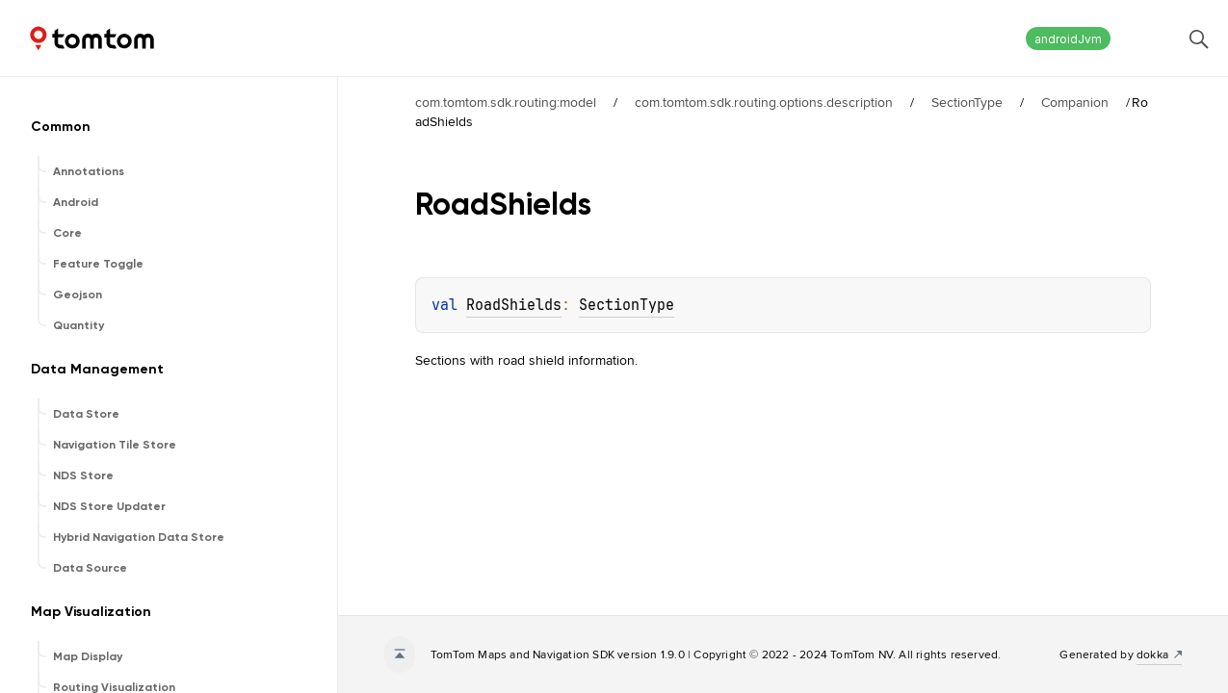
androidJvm (1068, 39)
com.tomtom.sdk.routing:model (505, 102)
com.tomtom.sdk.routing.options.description (764, 102)
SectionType (967, 102)
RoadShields (514, 305)
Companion (1075, 102)
